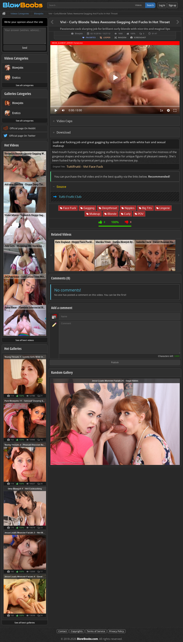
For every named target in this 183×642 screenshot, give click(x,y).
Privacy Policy (116, 631)
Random (122, 37)
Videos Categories (16, 58)
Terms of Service (96, 631)
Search (150, 5)
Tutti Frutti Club (70, 197)
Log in (162, 5)
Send (24, 48)
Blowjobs (79, 33)
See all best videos (24, 340)
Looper (106, 37)
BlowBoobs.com (87, 639)
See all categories (25, 85)
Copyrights (77, 631)
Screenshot (140, 37)
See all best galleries (24, 622)
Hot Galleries (13, 348)
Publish (115, 362)
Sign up (172, 5)
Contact (62, 631)
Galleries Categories (17, 93)
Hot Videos (11, 145)
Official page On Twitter (22, 135)
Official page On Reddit (23, 128)
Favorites (91, 37)
